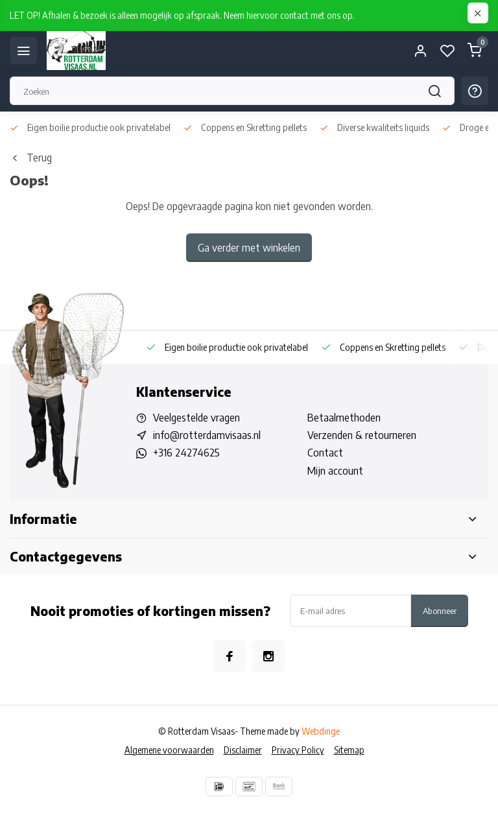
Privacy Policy (298, 749)
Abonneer (439, 610)
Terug (31, 157)
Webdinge (321, 731)
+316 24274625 (186, 452)
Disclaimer (243, 749)
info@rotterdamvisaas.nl (207, 435)
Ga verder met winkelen (249, 247)
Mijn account (335, 470)
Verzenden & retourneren (361, 435)
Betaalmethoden (344, 417)
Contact (325, 452)
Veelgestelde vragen (196, 417)
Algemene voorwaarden (169, 749)
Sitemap (349, 749)
